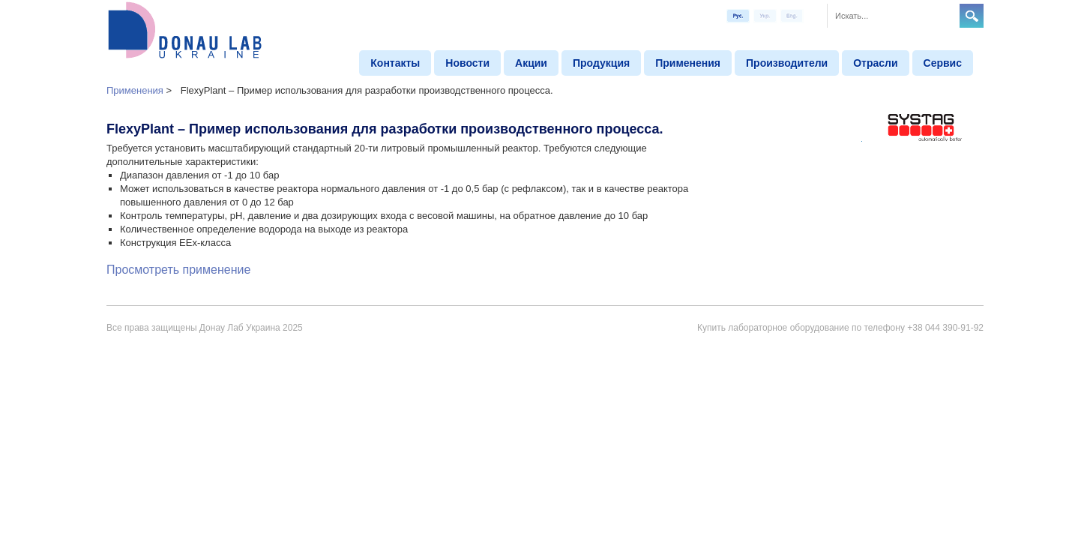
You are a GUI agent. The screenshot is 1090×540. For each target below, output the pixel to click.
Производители (787, 63)
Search (972, 16)
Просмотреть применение (178, 269)
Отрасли (875, 63)
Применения (687, 63)
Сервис (943, 63)
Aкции (531, 63)
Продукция (601, 63)
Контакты (395, 63)
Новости (467, 63)
